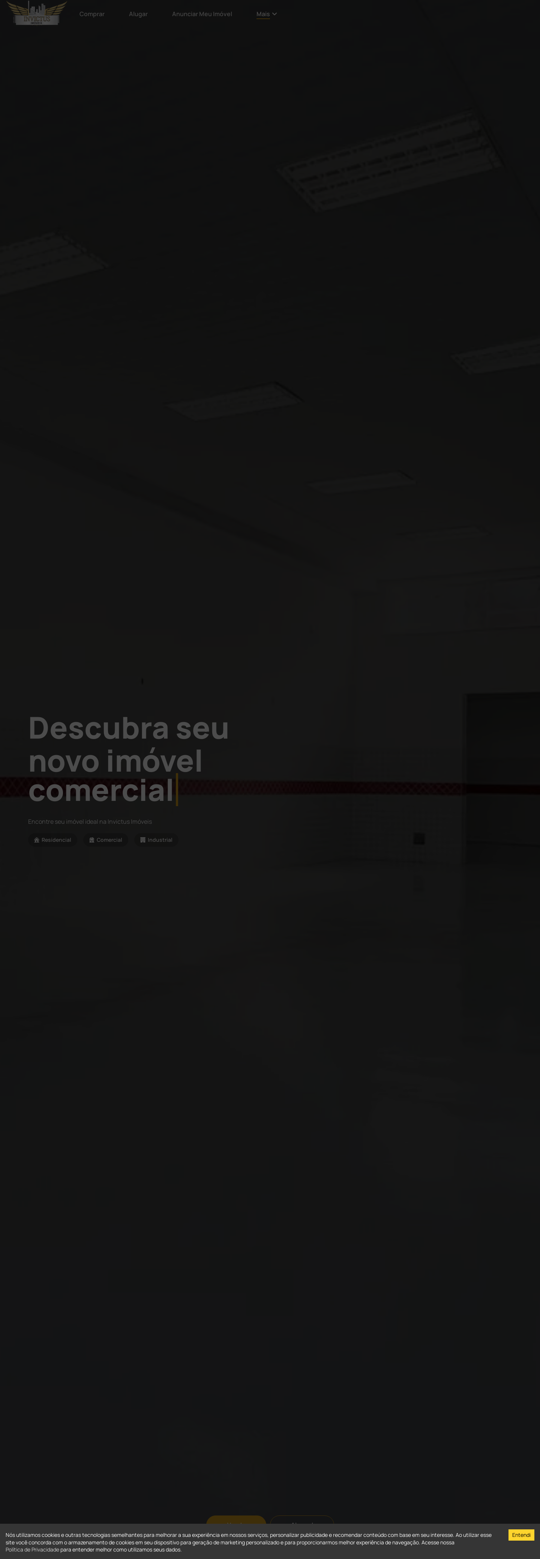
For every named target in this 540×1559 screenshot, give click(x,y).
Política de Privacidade (32, 1549)
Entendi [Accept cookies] (521, 1534)
